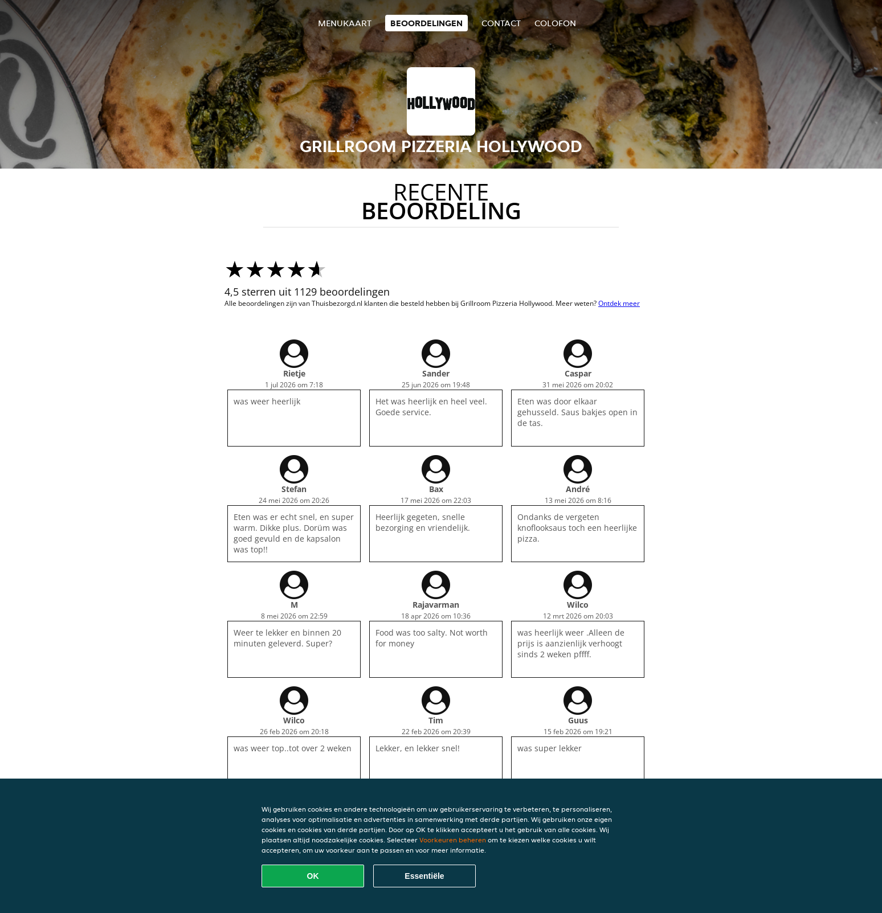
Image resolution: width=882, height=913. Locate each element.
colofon (555, 23)
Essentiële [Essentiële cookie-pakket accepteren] (424, 876)
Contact (501, 23)
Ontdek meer (619, 303)
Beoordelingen (426, 23)
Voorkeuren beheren (452, 840)
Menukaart (344, 23)
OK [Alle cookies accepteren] (313, 876)
